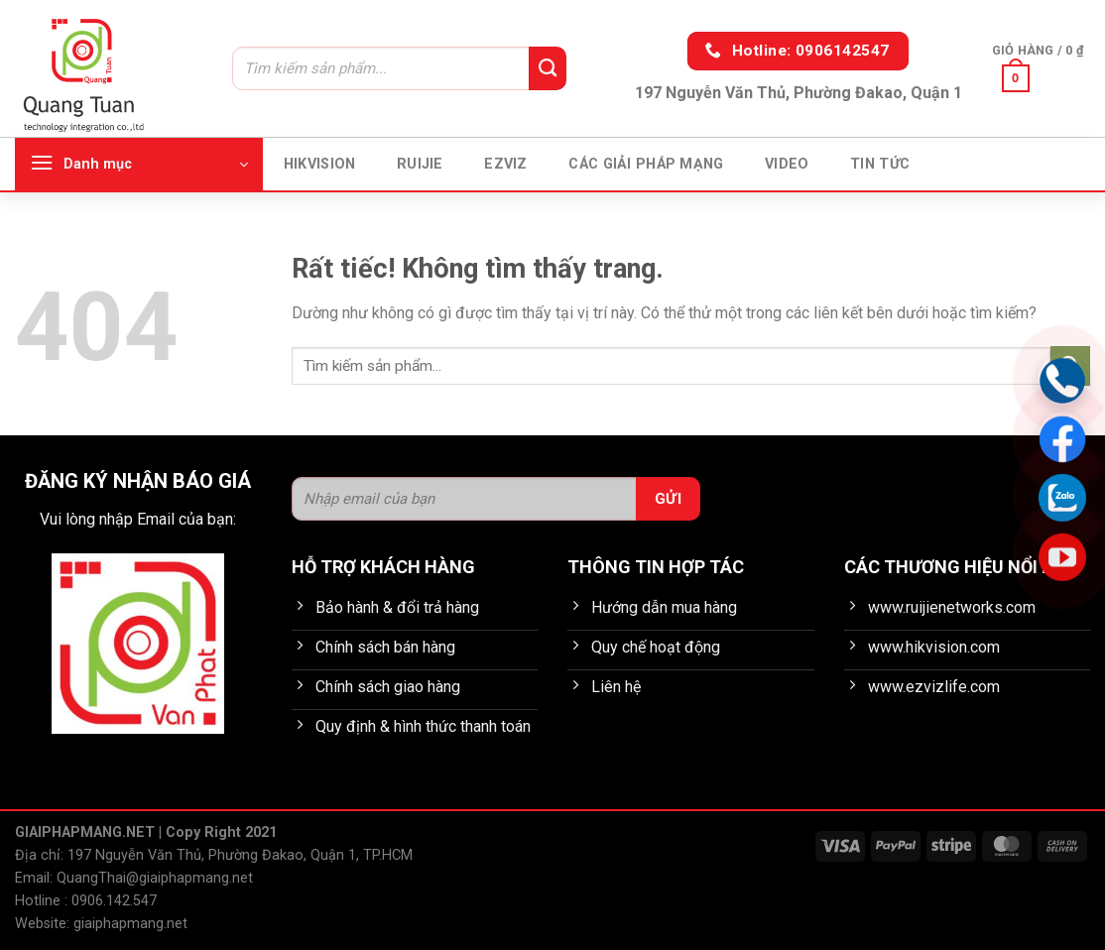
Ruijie (420, 164)
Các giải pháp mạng (645, 164)
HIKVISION (320, 164)
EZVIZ (505, 164)
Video (786, 164)
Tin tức (880, 164)
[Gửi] (547, 68)
